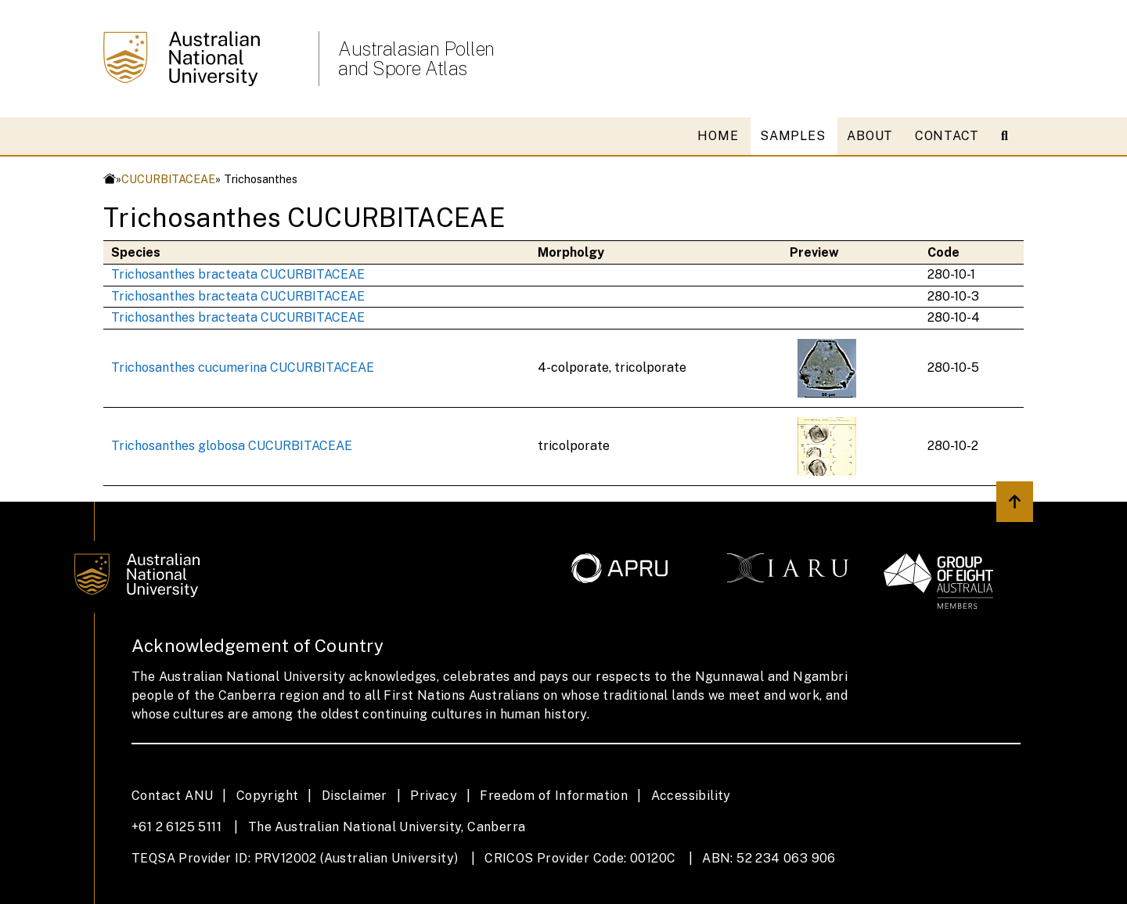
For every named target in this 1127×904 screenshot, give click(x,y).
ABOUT (870, 135)
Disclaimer (354, 795)
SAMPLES (792, 135)
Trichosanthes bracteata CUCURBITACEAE (238, 274)
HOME (717, 135)
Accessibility (691, 795)
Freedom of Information (554, 795)
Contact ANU (172, 795)
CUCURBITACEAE (168, 178)
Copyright (267, 795)
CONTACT (947, 135)
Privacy (433, 795)
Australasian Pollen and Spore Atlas (416, 59)
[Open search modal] (1011, 136)
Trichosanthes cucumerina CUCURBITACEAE (242, 367)
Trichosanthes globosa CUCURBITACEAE (231, 445)
